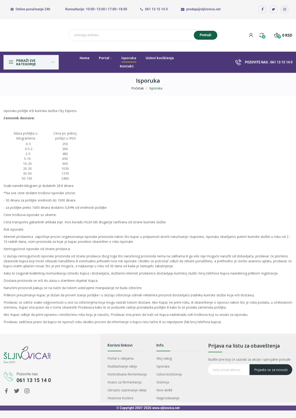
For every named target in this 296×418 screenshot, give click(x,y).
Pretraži (205, 35)
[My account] (251, 35)
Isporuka (168, 368)
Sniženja (168, 378)
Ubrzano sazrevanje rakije (127, 383)
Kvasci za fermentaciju (125, 378)
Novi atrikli (169, 383)
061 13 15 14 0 (281, 62)
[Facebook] (262, 9)
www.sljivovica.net (166, 408)
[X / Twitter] (273, 9)
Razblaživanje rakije (124, 368)
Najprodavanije (171, 389)
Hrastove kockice (123, 389)
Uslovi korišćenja (172, 373)
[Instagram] (284, 9)
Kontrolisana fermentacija (127, 373)
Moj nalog (169, 362)
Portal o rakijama (123, 362)
